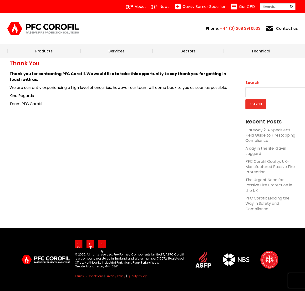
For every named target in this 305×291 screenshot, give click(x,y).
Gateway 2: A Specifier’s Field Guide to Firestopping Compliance (270, 135)
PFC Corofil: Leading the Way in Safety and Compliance (267, 203)
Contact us (281, 28)
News (160, 7)
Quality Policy (137, 276)
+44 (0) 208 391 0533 (240, 28)
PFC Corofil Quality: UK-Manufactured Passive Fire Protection (270, 167)
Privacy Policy (115, 276)
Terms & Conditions (89, 276)
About (136, 7)
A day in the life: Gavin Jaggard (265, 151)
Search (252, 82)
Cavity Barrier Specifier (200, 6)
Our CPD (242, 6)
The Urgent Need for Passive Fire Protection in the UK (268, 185)
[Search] (277, 6)
